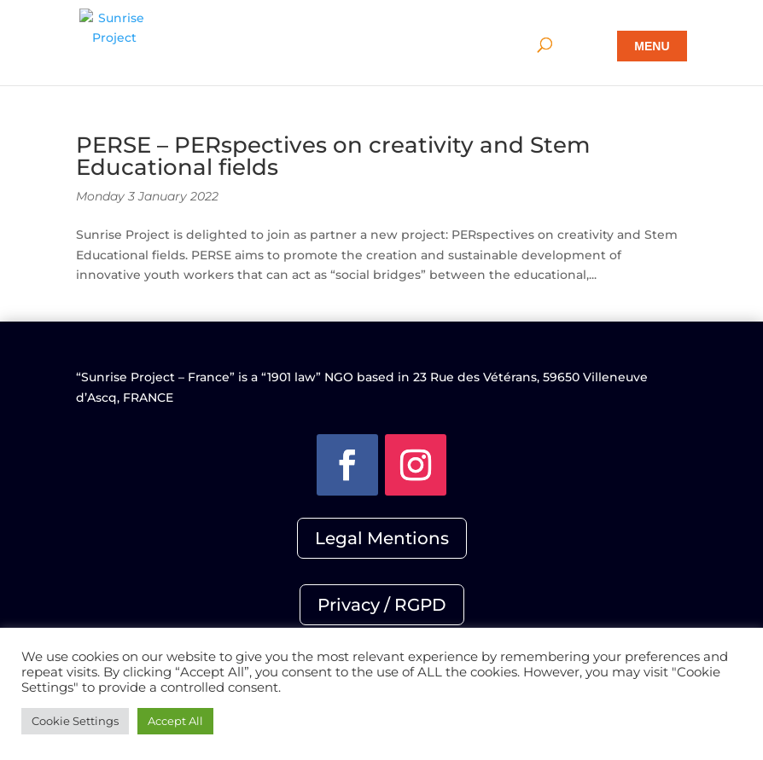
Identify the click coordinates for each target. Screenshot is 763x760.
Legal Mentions (382, 538)
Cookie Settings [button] (75, 721)
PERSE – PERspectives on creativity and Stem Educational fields (333, 156)
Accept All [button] (175, 721)
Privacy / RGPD (381, 605)
